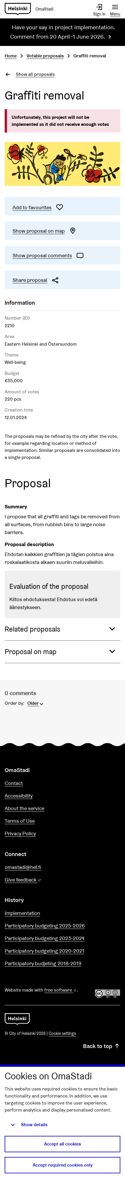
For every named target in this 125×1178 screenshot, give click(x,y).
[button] (62, 629)
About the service (24, 808)
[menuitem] (36, 703)
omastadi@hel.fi (23, 867)
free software (60, 990)
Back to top (101, 1046)
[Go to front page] (31, 9)
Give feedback (37, 880)
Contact (14, 783)
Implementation (22, 913)
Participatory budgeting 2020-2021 (44, 950)
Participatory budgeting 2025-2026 (45, 925)
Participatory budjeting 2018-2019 (43, 963)
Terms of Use (20, 820)
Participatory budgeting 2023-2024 (44, 938)
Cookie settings (62, 1033)
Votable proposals (45, 56)
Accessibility (19, 795)
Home (11, 56)
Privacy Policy (20, 833)
